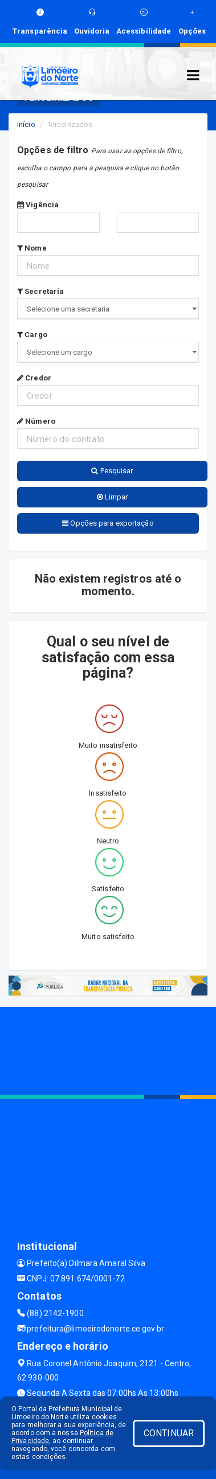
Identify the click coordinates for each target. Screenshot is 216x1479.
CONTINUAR (169, 1433)
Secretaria (40, 291)
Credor (34, 378)
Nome (32, 248)
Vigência (38, 204)
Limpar (112, 497)
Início (26, 124)
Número (36, 421)
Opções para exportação (107, 523)
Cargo (32, 334)
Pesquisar (112, 470)
